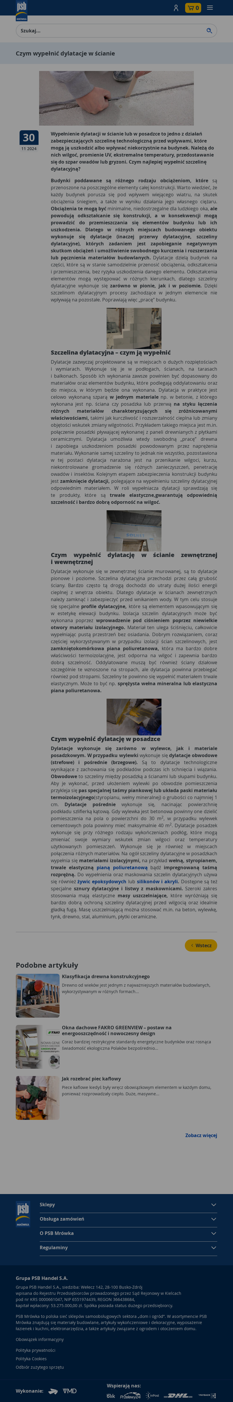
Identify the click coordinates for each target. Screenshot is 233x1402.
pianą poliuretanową (122, 867)
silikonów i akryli (157, 881)
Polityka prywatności (35, 1350)
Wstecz (201, 945)
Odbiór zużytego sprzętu (40, 1367)
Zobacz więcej (201, 1135)
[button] (176, 7)
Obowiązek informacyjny (40, 1339)
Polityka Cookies (31, 1358)
